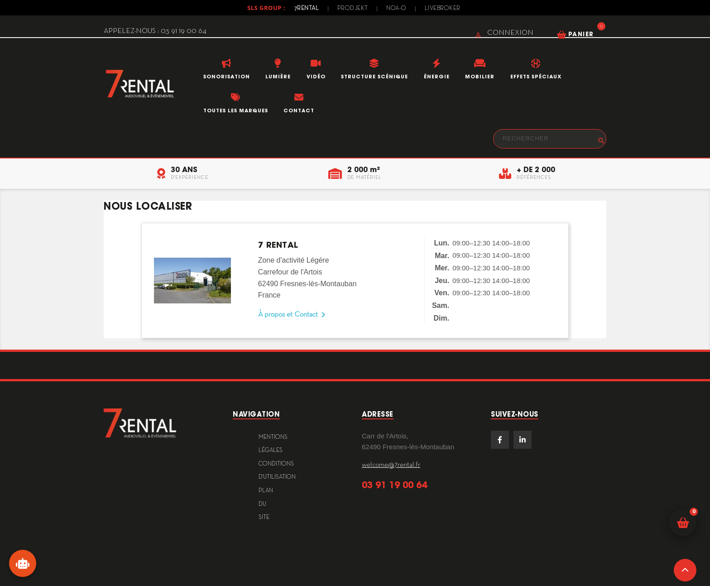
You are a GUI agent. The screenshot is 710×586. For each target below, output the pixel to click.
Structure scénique (374, 76)
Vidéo (316, 76)
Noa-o (396, 8)
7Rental (306, 8)
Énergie (437, 76)
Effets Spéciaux (535, 76)
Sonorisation (226, 76)
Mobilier (479, 76)
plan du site (266, 504)
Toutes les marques (235, 110)
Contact (298, 110)
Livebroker (443, 8)
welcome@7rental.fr (391, 465)
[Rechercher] (549, 139)
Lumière (278, 76)
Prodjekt (352, 8)
